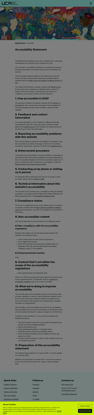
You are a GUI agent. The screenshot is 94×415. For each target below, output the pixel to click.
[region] (47, 408)
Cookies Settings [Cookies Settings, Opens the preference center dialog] (85, 406)
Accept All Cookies (85, 411)
